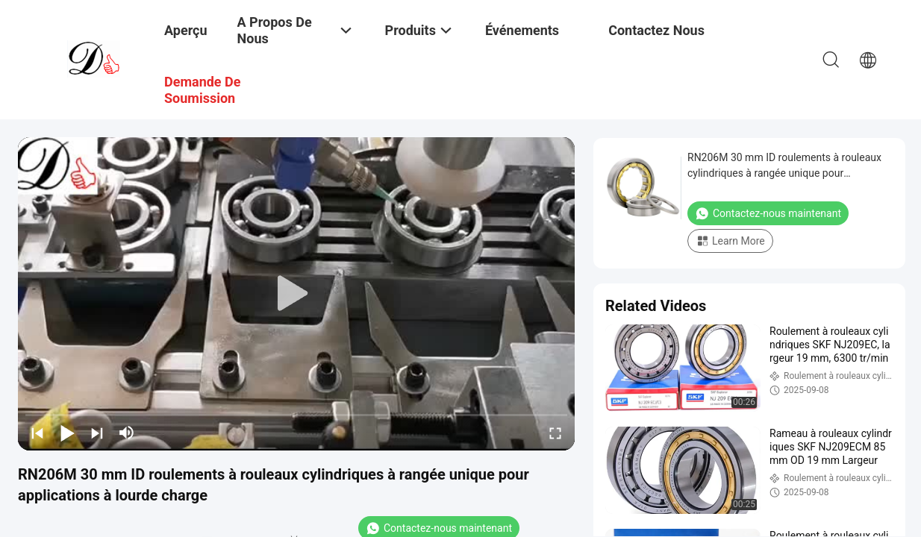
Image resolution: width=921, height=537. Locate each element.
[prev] (37, 432)
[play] (296, 294)
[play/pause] (67, 432)
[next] (97, 432)
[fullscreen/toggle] (555, 432)
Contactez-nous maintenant (768, 213)
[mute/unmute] (127, 432)
